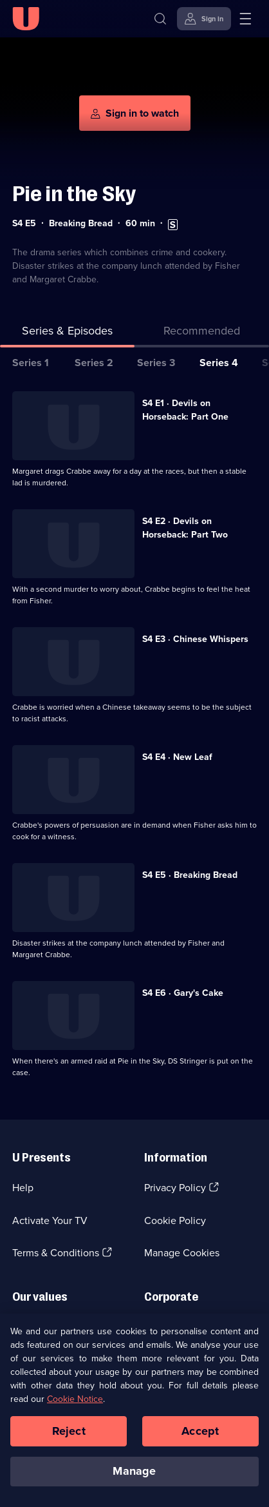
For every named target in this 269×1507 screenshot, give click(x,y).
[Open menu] (245, 18)
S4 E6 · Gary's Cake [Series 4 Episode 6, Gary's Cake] (182, 993)
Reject (69, 1431)
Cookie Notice (75, 1399)
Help (22, 1187)
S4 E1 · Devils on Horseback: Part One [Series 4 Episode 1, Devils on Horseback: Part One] (185, 409)
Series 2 (94, 362)
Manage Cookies (181, 1252)
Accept (200, 1431)
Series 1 (30, 362)
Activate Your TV (50, 1220)
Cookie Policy (175, 1220)
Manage (134, 1472)
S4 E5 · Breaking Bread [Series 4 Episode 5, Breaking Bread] (189, 875)
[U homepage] (25, 18)
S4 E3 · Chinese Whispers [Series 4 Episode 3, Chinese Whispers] (195, 639)
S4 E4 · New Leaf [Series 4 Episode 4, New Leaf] (177, 757)
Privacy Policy (175, 1187)
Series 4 (218, 362)
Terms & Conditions (55, 1252)
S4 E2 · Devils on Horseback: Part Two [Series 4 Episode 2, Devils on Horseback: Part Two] (185, 527)
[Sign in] (204, 18)
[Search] (160, 18)
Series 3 (156, 362)
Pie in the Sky (74, 193)
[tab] (201, 333)
